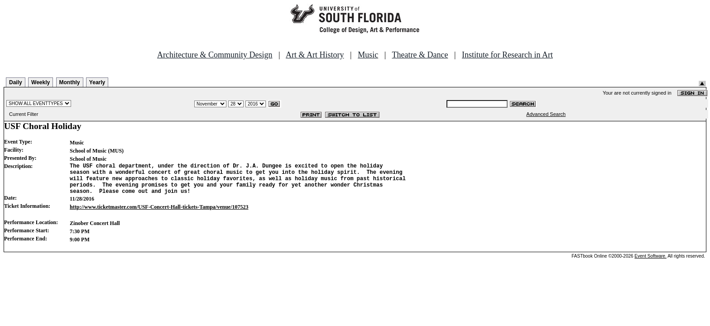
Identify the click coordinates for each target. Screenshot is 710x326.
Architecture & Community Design (214, 54)
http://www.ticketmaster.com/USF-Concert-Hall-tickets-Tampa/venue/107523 (159, 214)
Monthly (69, 82)
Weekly (40, 82)
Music (368, 54)
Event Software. (650, 262)
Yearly (97, 82)
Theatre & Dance (420, 54)
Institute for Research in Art (507, 54)
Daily (15, 82)
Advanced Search (546, 114)
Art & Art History (315, 54)
